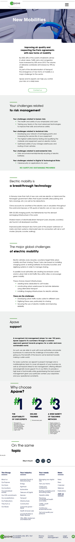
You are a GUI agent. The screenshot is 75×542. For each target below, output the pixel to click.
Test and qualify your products (46, 513)
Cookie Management (53, 536)
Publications (62, 491)
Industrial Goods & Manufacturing (26, 480)
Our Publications (6, 501)
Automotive (24, 489)
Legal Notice (65, 536)
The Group (6, 473)
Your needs (44, 473)
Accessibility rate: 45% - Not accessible (22, 536)
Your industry (26, 473)
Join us (61, 494)
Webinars (61, 488)
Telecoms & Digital (26, 492)
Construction (24, 504)
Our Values (5, 507)
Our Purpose (5, 482)
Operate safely (44, 495)
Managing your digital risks (46, 480)
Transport (23, 498)
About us (4, 479)
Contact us (37, 90)
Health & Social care (27, 511)
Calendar (61, 485)
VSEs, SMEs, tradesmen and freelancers (27, 518)
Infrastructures (25, 501)
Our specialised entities (6, 491)
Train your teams (44, 484)
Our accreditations (7, 498)
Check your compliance (43, 487)
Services (23, 495)
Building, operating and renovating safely (47, 491)
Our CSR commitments (9, 495)
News (60, 473)
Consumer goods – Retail (26, 507)
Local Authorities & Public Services (26, 514)
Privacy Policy (41, 536)
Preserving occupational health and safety (46, 499)
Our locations (6, 488)
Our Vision (4, 485)
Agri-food (23, 487)
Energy (22, 484)
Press (59, 482)
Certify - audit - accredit (44, 504)
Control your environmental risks (45, 508)
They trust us (5, 504)
